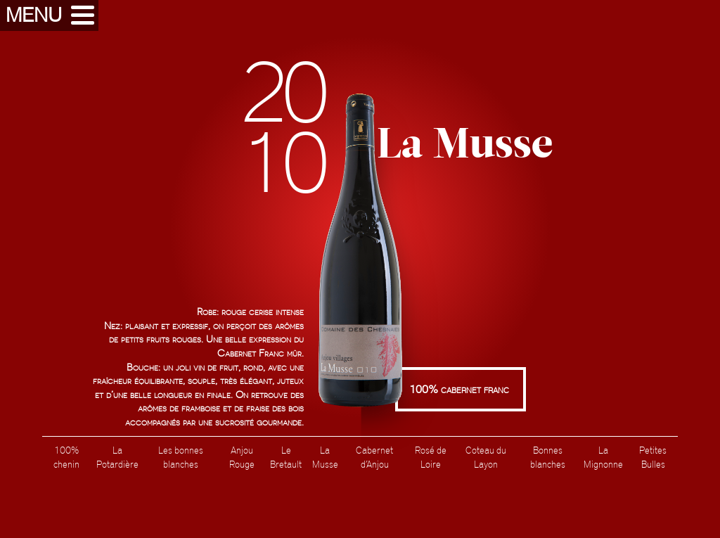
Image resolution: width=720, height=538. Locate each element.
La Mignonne (603, 456)
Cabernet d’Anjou (374, 456)
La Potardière (117, 456)
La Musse (325, 456)
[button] (49, 15)
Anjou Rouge (242, 456)
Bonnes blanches (547, 456)
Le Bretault (286, 456)
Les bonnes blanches (180, 456)
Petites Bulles (653, 456)
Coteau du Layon (485, 456)
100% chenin (66, 456)
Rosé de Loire (430, 456)
